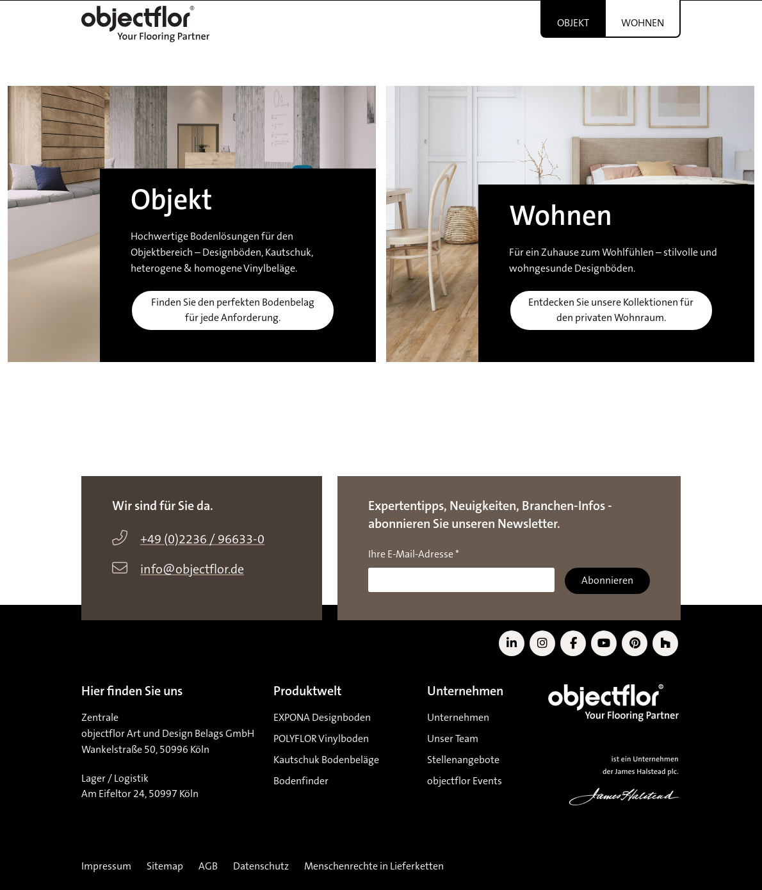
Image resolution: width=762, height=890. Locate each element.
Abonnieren (607, 580)
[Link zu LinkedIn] (511, 643)
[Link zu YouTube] (604, 643)
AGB (208, 866)
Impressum (106, 866)
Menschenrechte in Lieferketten (374, 866)
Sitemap (165, 866)
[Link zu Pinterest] (634, 643)
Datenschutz (261, 866)
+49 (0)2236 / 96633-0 (202, 539)
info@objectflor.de (192, 570)
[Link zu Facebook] (573, 643)
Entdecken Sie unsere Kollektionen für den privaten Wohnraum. (610, 310)
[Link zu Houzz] (665, 643)
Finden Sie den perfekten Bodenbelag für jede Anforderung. (232, 310)
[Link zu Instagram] (542, 643)
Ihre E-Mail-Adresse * (413, 554)
